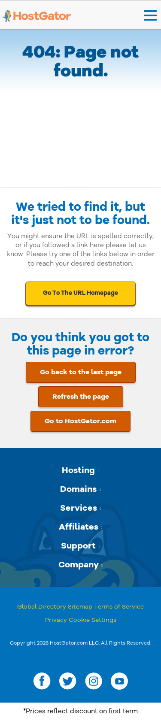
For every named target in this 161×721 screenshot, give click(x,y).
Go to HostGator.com (80, 421)
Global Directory (41, 607)
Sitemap (80, 607)
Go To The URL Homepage (80, 293)
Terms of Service (119, 607)
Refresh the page (80, 396)
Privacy (56, 620)
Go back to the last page (81, 372)
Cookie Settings (92, 620)
